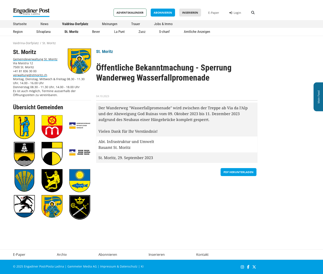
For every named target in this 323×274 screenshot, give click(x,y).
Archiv (62, 254)
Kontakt (202, 254)
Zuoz (142, 32)
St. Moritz (71, 32)
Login (235, 13)
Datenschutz (128, 266)
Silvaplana (43, 32)
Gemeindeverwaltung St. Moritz (35, 59)
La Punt (119, 32)
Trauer (135, 24)
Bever (96, 32)
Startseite (20, 24)
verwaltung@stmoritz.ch (30, 75)
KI (142, 266)
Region (18, 32)
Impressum (108, 266)
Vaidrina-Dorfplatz (75, 24)
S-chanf (164, 32)
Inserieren (190, 12)
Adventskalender (130, 12)
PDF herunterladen (239, 172)
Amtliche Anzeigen (197, 32)
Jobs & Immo (163, 24)
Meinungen (109, 24)
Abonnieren (163, 12)
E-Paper (213, 13)
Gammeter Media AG (82, 266)
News (44, 24)
